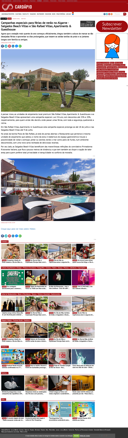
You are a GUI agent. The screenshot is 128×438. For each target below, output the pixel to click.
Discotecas (118, 63)
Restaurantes (12, 294)
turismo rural (16, 18)
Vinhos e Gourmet (44, 294)
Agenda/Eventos (8, 14)
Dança (60, 268)
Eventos (4, 241)
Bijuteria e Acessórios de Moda (107, 78)
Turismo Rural (18, 320)
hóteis (9, 18)
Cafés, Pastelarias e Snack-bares (107, 70)
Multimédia (60, 14)
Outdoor (40, 14)
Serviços (121, 72)
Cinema (49, 268)
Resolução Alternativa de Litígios (10, 432)
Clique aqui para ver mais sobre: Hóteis (18, 228)
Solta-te (25, 14)
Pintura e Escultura (30, 268)
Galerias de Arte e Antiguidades (115, 76)
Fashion (48, 14)
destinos (23, 18)
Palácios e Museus (119, 65)
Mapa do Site (23, 432)
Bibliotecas (107, 65)
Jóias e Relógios (110, 74)
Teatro (54, 268)
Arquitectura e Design (15, 268)
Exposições (82, 268)
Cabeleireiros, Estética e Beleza (107, 72)
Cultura (18, 14)
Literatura (73, 268)
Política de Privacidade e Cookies (84, 430)
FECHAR (76, 436)
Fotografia (41, 268)
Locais (68, 14)
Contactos (71, 430)
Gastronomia (56, 294)
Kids (53, 14)
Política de (85, 436)
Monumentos (101, 67)
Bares (112, 63)
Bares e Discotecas (24, 294)
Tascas (34, 294)
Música (66, 268)
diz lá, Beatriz (14, 430)
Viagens (33, 14)
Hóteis (10, 320)
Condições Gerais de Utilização (102, 430)
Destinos (27, 320)
